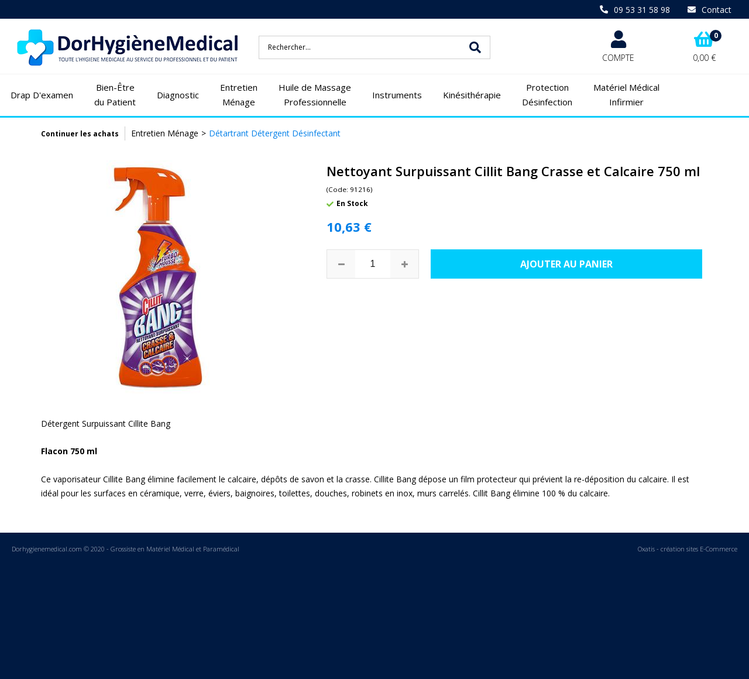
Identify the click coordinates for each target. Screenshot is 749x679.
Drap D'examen (42, 95)
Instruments (397, 95)
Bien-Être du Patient (115, 94)
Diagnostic (178, 95)
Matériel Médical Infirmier (626, 94)
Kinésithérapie (472, 95)
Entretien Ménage (238, 94)
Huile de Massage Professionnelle (315, 94)
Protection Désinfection (547, 94)
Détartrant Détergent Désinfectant (275, 133)
